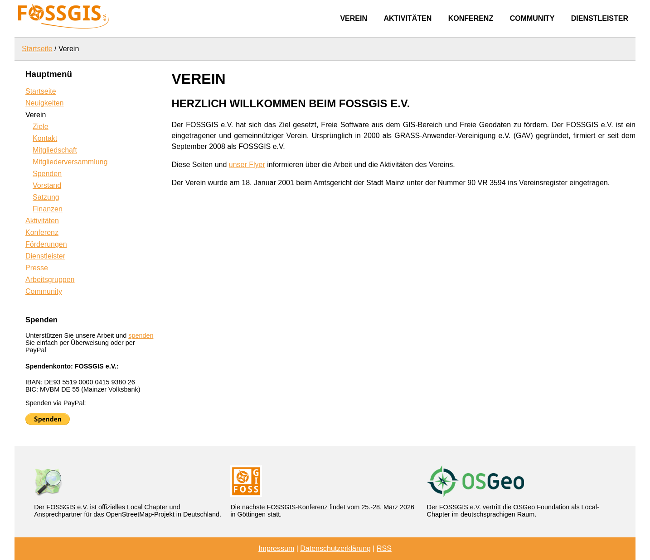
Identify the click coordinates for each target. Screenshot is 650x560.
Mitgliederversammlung (70, 162)
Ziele (41, 126)
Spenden (47, 173)
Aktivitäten (407, 18)
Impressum (276, 548)
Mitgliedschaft (55, 150)
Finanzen (48, 209)
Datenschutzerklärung (335, 548)
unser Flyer (247, 164)
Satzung (46, 197)
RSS (384, 548)
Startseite (37, 49)
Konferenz (471, 18)
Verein (353, 18)
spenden (140, 335)
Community (532, 18)
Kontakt (45, 138)
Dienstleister (599, 18)
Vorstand (47, 185)
